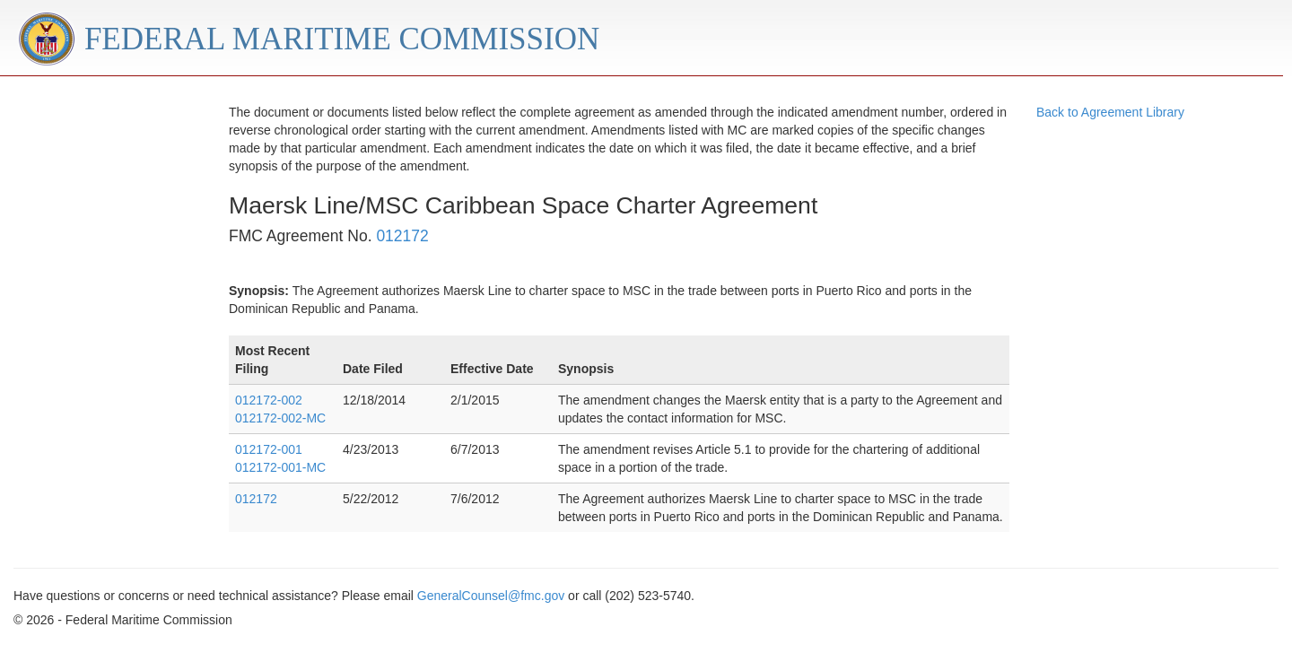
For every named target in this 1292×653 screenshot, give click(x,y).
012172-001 (268, 449)
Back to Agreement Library (1110, 112)
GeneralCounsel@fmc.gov (490, 595)
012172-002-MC (280, 418)
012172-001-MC (280, 467)
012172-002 (268, 400)
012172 (402, 236)
